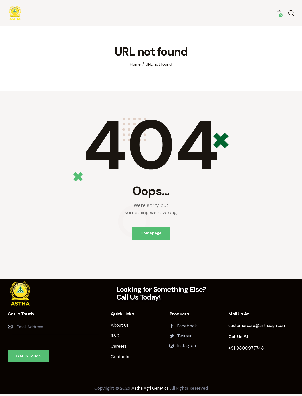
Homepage (151, 233)
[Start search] (291, 14)
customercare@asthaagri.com (258, 327)
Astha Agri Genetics (150, 390)
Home (135, 64)
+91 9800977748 (246, 349)
